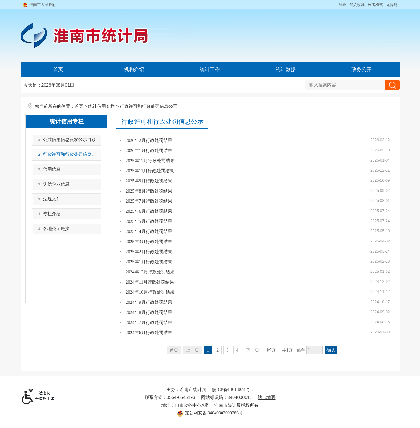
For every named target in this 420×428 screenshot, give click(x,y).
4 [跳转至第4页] (237, 350)
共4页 (287, 350)
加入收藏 (357, 5)
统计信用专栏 (101, 106)
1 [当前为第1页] (208, 350)
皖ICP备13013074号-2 (232, 389)
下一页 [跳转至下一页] (252, 350)
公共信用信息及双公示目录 (69, 139)
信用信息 (52, 169)
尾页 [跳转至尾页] (271, 350)
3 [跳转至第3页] (227, 350)
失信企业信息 (56, 184)
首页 (58, 69)
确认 (330, 349)
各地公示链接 (56, 228)
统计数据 (286, 69)
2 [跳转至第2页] (217, 350)
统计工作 (210, 69)
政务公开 (361, 69)
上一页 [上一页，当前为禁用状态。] (192, 350)
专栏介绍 (52, 213)
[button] (375, 5)
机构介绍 (134, 69)
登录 (342, 5)
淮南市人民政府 (42, 5)
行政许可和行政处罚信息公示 (148, 106)
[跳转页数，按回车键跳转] (314, 350)
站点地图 (266, 397)
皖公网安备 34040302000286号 (210, 413)
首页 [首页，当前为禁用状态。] (173, 350)
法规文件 (52, 199)
